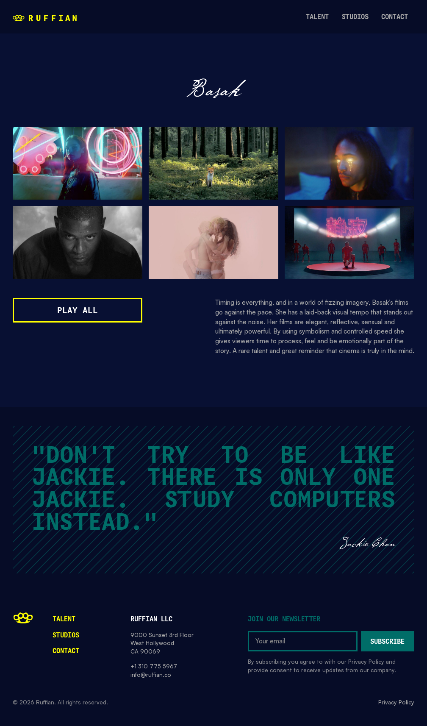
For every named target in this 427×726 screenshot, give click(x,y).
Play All (77, 311)
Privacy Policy (396, 702)
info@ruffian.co (150, 674)
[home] (45, 17)
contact (394, 17)
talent (317, 17)
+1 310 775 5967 (153, 666)
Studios (66, 635)
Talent (64, 619)
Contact (66, 651)
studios (355, 17)
